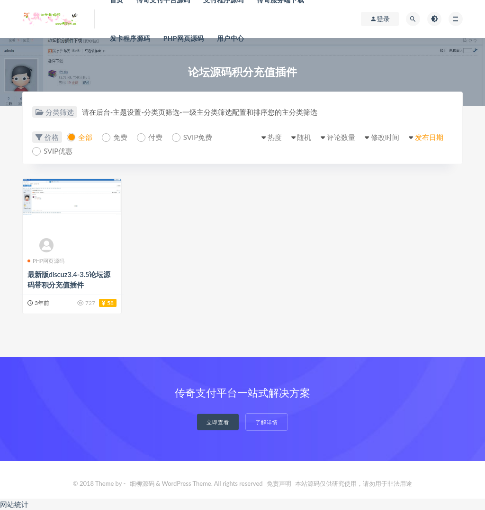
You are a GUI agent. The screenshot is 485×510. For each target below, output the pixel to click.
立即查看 (218, 422)
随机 (304, 137)
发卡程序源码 (130, 38)
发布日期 (429, 137)
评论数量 (341, 137)
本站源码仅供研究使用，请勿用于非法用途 (353, 483)
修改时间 (385, 137)
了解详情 (266, 422)
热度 (275, 137)
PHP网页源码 (183, 38)
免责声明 (279, 483)
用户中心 (230, 38)
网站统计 (14, 504)
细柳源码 (142, 483)
